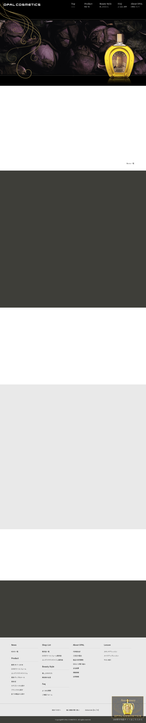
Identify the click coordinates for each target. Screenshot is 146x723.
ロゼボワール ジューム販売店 (51, 656)
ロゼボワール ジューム (18, 669)
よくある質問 (46, 690)
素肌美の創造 (46, 677)
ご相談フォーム (47, 695)
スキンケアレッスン (110, 651)
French (141, 376)
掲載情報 (76, 672)
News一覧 (130, 163)
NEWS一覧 (14, 651)
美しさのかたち (47, 673)
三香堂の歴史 (77, 656)
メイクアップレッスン (111, 656)
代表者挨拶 (76, 651)
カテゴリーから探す (17, 686)
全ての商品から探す (17, 694)
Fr (97, 710)
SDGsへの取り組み (79, 664)
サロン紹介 (107, 660)
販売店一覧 (45, 651)
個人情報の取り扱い (73, 710)
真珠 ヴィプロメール (18, 677)
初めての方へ (56, 710)
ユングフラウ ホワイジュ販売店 (52, 660)
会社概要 (76, 668)
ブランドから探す (17, 690)
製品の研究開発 (78, 660)
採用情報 (76, 677)
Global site (88, 710)
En (94, 710)
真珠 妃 (13, 681)
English (141, 359)
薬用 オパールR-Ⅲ (17, 665)
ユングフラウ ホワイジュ (19, 673)
